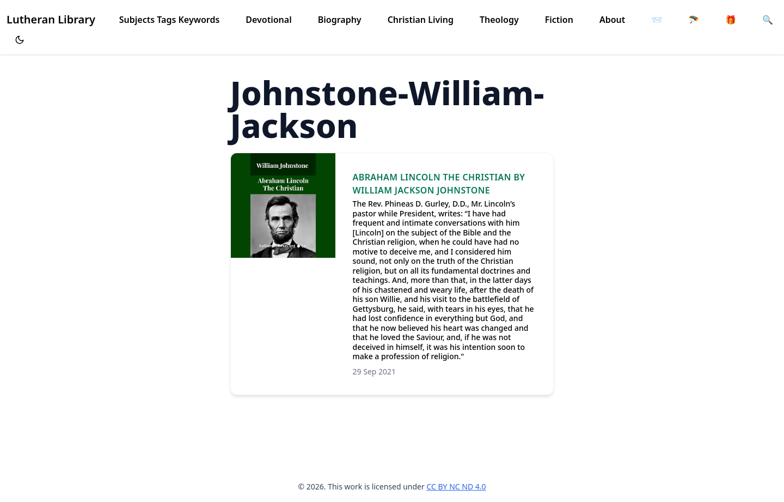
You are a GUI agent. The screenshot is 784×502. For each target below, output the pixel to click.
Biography (340, 20)
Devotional (268, 20)
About (612, 20)
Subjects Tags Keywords (169, 20)
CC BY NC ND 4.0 (456, 486)
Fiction (559, 20)
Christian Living (421, 20)
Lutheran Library (51, 19)
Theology (499, 20)
